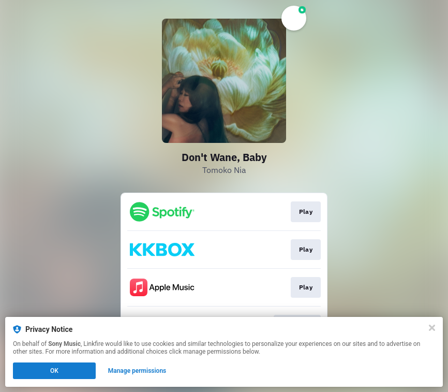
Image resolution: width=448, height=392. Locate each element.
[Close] (432, 328)
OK (54, 370)
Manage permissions (137, 370)
